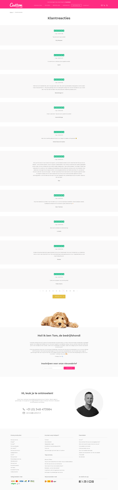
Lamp (12, 454)
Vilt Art (81, 439)
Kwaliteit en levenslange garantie (52, 446)
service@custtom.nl (102, 5)
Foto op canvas (14, 439)
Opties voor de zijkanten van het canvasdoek (89, 452)
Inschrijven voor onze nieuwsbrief (59, 363)
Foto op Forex (14, 456)
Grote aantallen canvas (84, 448)
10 (73, 291)
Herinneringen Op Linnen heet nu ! (59, 2)
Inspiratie (66, 5)
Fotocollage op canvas (16, 459)
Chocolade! (81, 454)
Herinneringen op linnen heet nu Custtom (55, 450)
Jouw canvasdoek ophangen (85, 450)
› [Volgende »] (77, 290)
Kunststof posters (15, 465)
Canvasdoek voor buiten (84, 446)
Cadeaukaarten (14, 471)
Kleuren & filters (48, 459)
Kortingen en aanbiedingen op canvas (54, 472)
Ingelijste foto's (14, 452)
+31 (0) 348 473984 (104, 5)
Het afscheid (82, 456)
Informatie (76, 5)
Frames (13, 444)
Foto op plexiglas (15, 446)
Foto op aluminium (15, 450)
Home (11, 12)
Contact (86, 5)
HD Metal (13, 467)
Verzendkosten (48, 442)
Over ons (47, 448)
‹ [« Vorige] (40, 290)
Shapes (13, 442)
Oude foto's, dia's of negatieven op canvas (54, 470)
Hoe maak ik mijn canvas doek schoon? (54, 466)
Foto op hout (14, 463)
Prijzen (47, 5)
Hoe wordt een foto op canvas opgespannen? (89, 442)
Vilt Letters (13, 448)
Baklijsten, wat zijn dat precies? (52, 468)
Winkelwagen (107, 5)
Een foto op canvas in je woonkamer (53, 463)
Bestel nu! (58, 296)
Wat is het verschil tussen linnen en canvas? (89, 444)
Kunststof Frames (15, 469)
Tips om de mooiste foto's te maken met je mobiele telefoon (59, 461)
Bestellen (56, 5)
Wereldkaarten (14, 461)
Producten (38, 5)
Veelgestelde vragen (49, 444)
